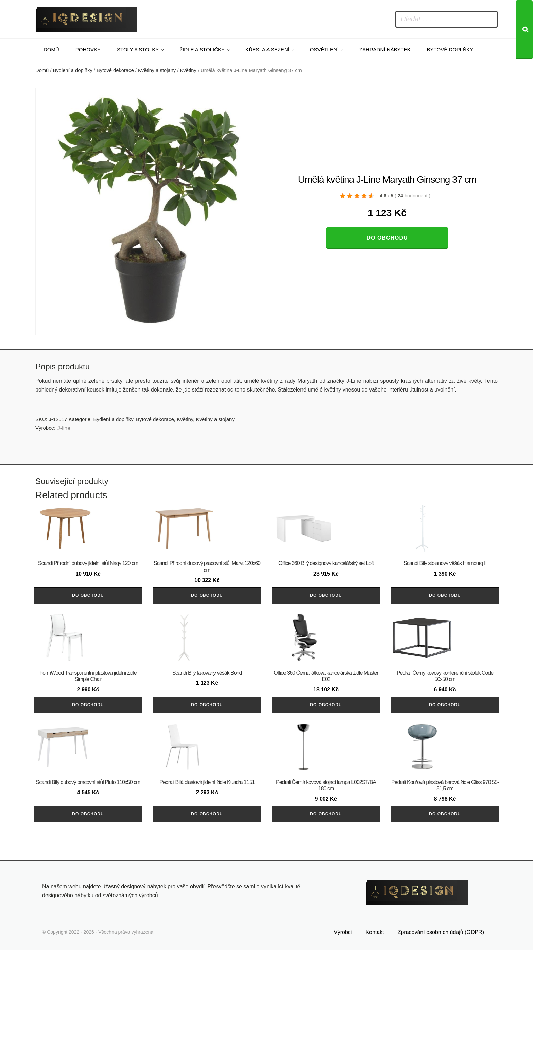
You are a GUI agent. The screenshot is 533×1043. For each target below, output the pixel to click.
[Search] (524, 29)
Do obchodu (387, 238)
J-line (63, 428)
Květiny (188, 70)
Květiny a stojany (157, 70)
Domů (51, 49)
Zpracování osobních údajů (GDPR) (441, 1025)
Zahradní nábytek (385, 49)
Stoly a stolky (138, 49)
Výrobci (343, 1025)
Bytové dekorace (115, 70)
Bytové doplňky (450, 49)
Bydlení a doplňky (72, 70)
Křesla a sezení (267, 49)
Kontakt (374, 1025)
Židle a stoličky (202, 49)
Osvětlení (324, 49)
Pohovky (88, 49)
